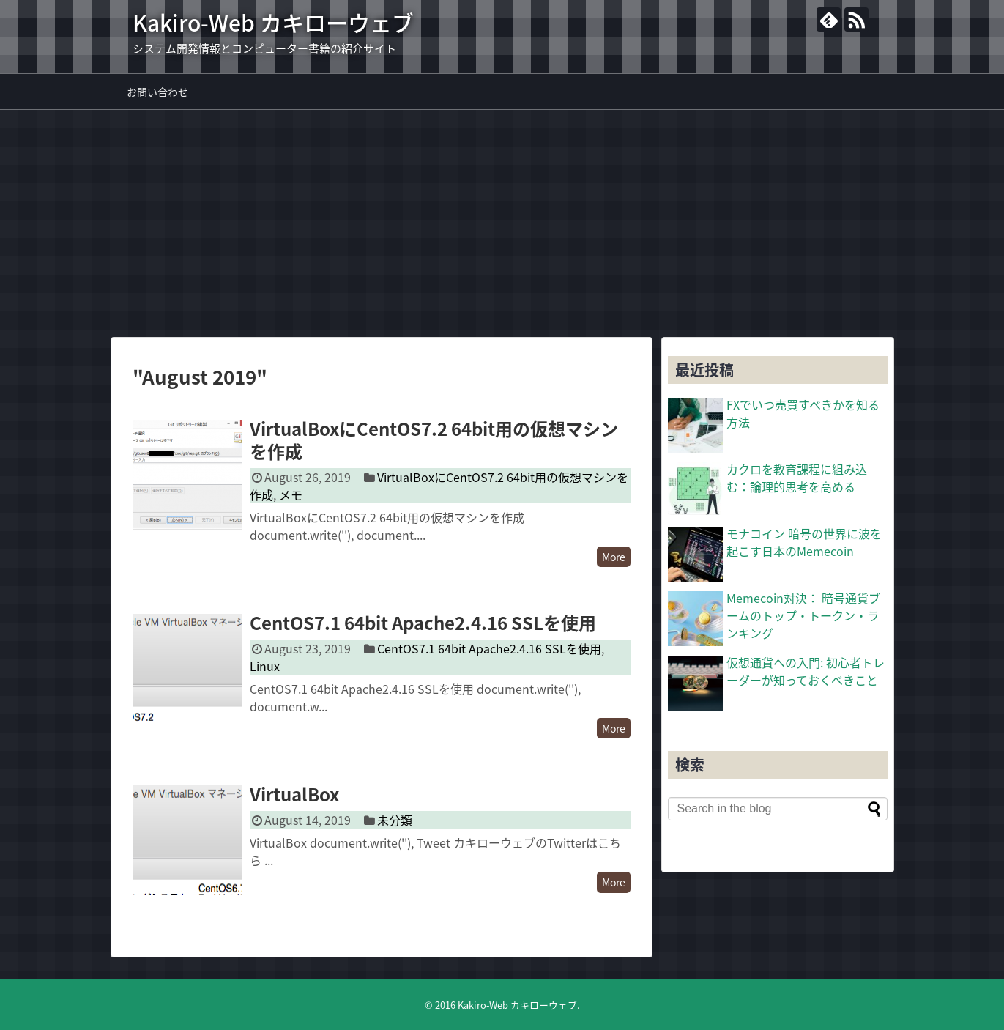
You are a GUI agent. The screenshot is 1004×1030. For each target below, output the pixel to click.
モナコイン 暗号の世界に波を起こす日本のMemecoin (804, 542)
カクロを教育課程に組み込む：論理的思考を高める (796, 477)
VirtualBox (294, 794)
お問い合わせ (157, 91)
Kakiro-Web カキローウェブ (273, 22)
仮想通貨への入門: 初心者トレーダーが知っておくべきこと (805, 671)
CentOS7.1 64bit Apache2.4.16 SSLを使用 (423, 623)
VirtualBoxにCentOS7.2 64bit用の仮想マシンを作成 (434, 439)
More (613, 556)
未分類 (394, 820)
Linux (265, 666)
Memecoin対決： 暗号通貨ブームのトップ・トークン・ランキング (803, 615)
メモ (290, 494)
